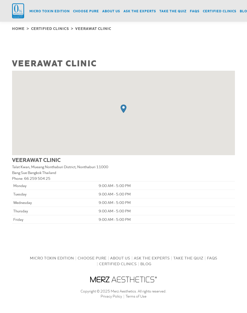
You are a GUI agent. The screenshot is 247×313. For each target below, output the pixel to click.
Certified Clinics (118, 263)
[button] (123, 108)
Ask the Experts (152, 257)
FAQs (212, 257)
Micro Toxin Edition (52, 257)
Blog (145, 263)
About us (120, 257)
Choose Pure (92, 257)
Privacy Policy (111, 295)
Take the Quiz (188, 257)
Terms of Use (136, 295)
